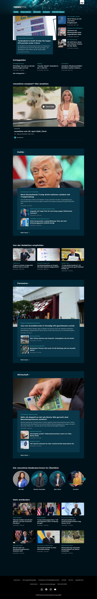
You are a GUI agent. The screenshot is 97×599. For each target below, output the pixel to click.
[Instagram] (51, 589)
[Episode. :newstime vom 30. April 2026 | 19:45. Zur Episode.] (48, 111)
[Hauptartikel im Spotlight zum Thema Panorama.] (23, 283)
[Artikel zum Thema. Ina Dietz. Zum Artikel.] (76, 480)
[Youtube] (55, 589)
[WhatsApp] (42, 589)
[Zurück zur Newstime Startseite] (19, 7)
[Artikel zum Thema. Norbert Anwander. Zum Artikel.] (39, 480)
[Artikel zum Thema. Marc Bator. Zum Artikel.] (57, 480)
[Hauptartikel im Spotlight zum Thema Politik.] (21, 152)
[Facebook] (46, 589)
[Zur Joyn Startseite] (82, 2)
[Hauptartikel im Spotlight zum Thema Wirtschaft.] (23, 374)
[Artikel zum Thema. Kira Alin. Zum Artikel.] (21, 480)
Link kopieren (18, 137)
